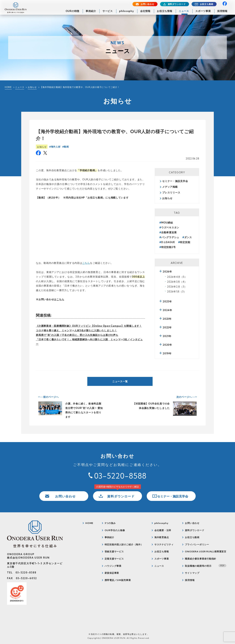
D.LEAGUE (168, 242)
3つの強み (110, 523)
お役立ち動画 (206, 4)
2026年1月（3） (176, 291)
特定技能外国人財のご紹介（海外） (124, 544)
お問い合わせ (147, 4)
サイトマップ (192, 572)
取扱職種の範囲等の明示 (198, 565)
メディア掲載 (170, 186)
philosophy (126, 11)
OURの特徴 (72, 11)
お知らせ (32, 87)
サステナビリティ (164, 544)
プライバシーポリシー (197, 544)
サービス (107, 11)
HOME (8, 87)
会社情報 (145, 11)
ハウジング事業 (113, 565)
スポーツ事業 (203, 11)
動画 (66, 146)
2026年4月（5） (177, 276)
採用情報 (222, 11)
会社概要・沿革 (162, 530)
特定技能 (185, 242)
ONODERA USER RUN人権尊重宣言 (205, 551)
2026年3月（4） (177, 281)
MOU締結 (167, 222)
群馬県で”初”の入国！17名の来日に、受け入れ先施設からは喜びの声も (77, 335)
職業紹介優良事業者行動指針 (200, 558)
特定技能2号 (168, 247)
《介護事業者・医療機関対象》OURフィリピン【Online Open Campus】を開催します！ (89, 325)
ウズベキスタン (170, 227)
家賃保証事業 (112, 572)
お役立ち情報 (164, 11)
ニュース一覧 (120, 381)
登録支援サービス (114, 551)
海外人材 (56, 146)
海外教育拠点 (161, 537)
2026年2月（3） (177, 286)
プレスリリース (171, 192)
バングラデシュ (170, 237)
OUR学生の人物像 (115, 530)
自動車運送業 (169, 232)
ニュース (184, 11)
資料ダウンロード (177, 4)
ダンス (188, 237)
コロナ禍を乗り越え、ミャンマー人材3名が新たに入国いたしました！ (76, 330)
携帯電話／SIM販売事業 (118, 580)
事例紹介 (91, 11)
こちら (86, 262)
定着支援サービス (114, 558)
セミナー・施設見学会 (175, 181)
